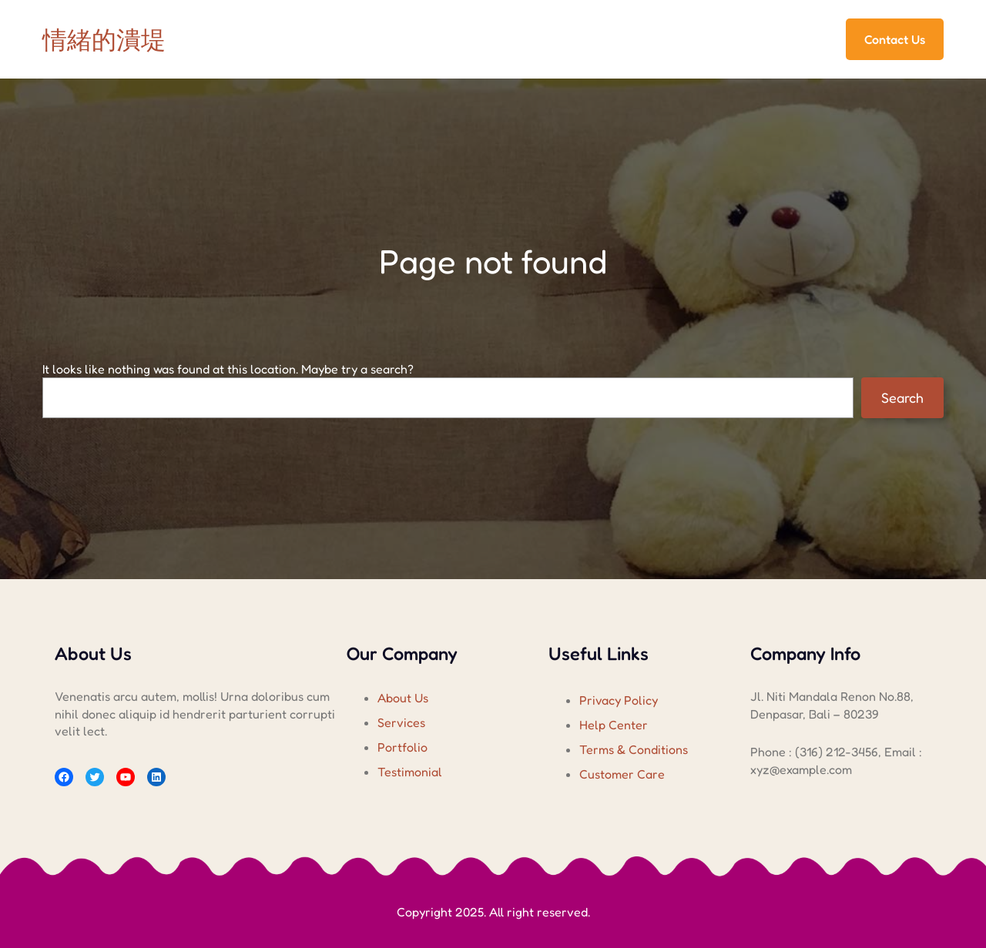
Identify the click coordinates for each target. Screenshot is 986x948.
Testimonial (409, 771)
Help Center (613, 724)
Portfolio (402, 747)
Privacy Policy (618, 700)
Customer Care (622, 774)
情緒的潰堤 (104, 39)
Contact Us (894, 39)
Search (902, 397)
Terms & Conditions (633, 749)
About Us (402, 697)
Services (401, 722)
